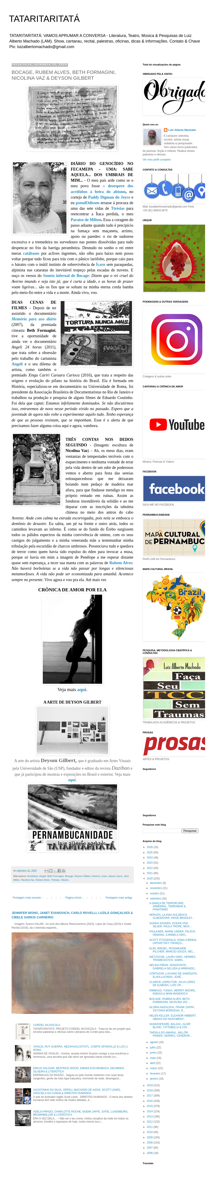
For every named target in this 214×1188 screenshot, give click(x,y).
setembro (156, 898)
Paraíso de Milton (86, 220)
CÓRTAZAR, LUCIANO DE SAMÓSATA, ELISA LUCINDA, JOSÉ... (173, 975)
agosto (154, 1042)
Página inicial (73, 897)
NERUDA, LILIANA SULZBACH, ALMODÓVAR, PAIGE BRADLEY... (171, 916)
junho (153, 1052)
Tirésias (118, 208)
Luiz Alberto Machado (182, 130)
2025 (150, 852)
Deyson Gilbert (82, 876)
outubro (155, 893)
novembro (156, 888)
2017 (150, 1095)
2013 (150, 1116)
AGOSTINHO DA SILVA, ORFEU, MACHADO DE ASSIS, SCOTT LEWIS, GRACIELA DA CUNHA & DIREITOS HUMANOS (77, 1091)
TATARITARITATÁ (44, 19)
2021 (150, 873)
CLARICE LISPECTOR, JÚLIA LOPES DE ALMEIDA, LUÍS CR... (172, 984)
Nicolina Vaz (27, 880)
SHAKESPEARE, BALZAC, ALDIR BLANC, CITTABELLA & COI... (169, 1026)
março (154, 1068)
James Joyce (115, 876)
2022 (150, 868)
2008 (150, 1142)
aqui (81, 689)
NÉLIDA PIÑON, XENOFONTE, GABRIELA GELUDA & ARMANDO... (173, 967)
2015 (150, 1106)
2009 (150, 1137)
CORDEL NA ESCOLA (46, 1025)
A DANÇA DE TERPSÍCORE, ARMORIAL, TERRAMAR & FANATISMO (167, 906)
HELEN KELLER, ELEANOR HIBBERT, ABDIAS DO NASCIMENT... (172, 1017)
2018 (150, 1090)
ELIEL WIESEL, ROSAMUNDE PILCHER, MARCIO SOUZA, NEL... (172, 950)
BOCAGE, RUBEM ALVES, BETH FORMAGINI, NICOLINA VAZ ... (170, 1000)
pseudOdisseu (87, 203)
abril (153, 1063)
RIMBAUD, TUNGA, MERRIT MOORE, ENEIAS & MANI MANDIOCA (172, 992)
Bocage (69, 876)
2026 (150, 847)
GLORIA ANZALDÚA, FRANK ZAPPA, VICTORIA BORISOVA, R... (172, 1009)
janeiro (154, 1078)
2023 (150, 862)
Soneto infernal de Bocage (66, 275)
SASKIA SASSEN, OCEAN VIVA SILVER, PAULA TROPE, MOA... (170, 925)
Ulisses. (65, 880)
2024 (150, 857)
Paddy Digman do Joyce (109, 197)
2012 (150, 1121)
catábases (31, 253)
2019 (150, 1085)
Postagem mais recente (27, 897)
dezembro (156, 883)
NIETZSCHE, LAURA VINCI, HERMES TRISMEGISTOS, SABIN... (172, 958)
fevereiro (155, 1073)
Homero (96, 876)
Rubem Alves (120, 563)
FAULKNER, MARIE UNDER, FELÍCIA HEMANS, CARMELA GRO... (172, 933)
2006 (150, 1153)
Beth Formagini (55, 876)
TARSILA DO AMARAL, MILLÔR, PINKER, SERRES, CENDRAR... (170, 1034)
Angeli (17, 364)
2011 (150, 1127)
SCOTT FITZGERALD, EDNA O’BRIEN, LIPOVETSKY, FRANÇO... (173, 941)
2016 (150, 1101)
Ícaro (100, 264)
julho (153, 1047)
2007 (150, 1147)
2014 (150, 1111)
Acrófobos (32, 876)
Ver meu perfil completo (157, 159)
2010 (150, 1132)
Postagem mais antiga (119, 897)
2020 (150, 878)
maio (153, 1058)
